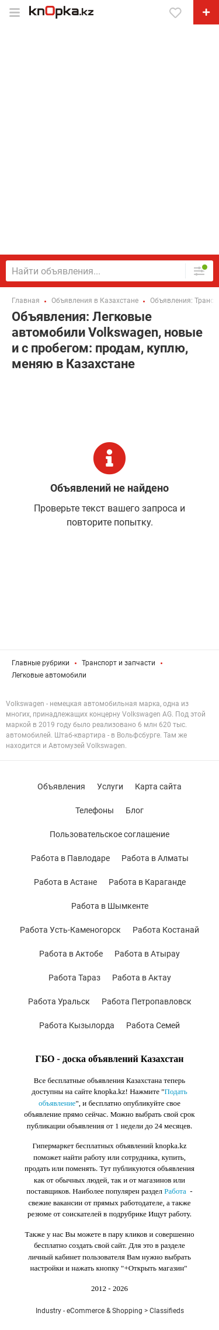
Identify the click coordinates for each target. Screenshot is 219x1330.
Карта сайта (158, 786)
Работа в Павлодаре (70, 858)
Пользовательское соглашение (109, 834)
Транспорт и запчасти (118, 663)
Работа (175, 1191)
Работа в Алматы (155, 858)
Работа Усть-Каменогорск (70, 929)
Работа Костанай (166, 929)
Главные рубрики (40, 663)
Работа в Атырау (147, 953)
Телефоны (94, 810)
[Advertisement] (109, 139)
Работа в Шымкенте (109, 906)
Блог (135, 810)
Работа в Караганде (147, 882)
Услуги (110, 786)
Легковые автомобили (49, 675)
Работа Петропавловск (147, 1001)
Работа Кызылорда (76, 1025)
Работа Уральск (59, 1001)
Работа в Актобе (71, 953)
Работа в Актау (141, 977)
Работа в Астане (65, 882)
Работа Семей (153, 1025)
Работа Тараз (74, 977)
